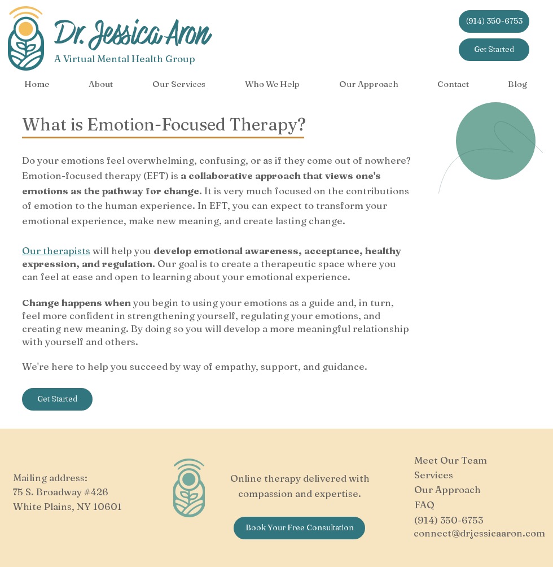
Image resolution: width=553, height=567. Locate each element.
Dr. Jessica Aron (131, 33)
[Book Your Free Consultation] (299, 528)
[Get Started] (494, 49)
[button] (101, 84)
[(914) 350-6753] (494, 21)
